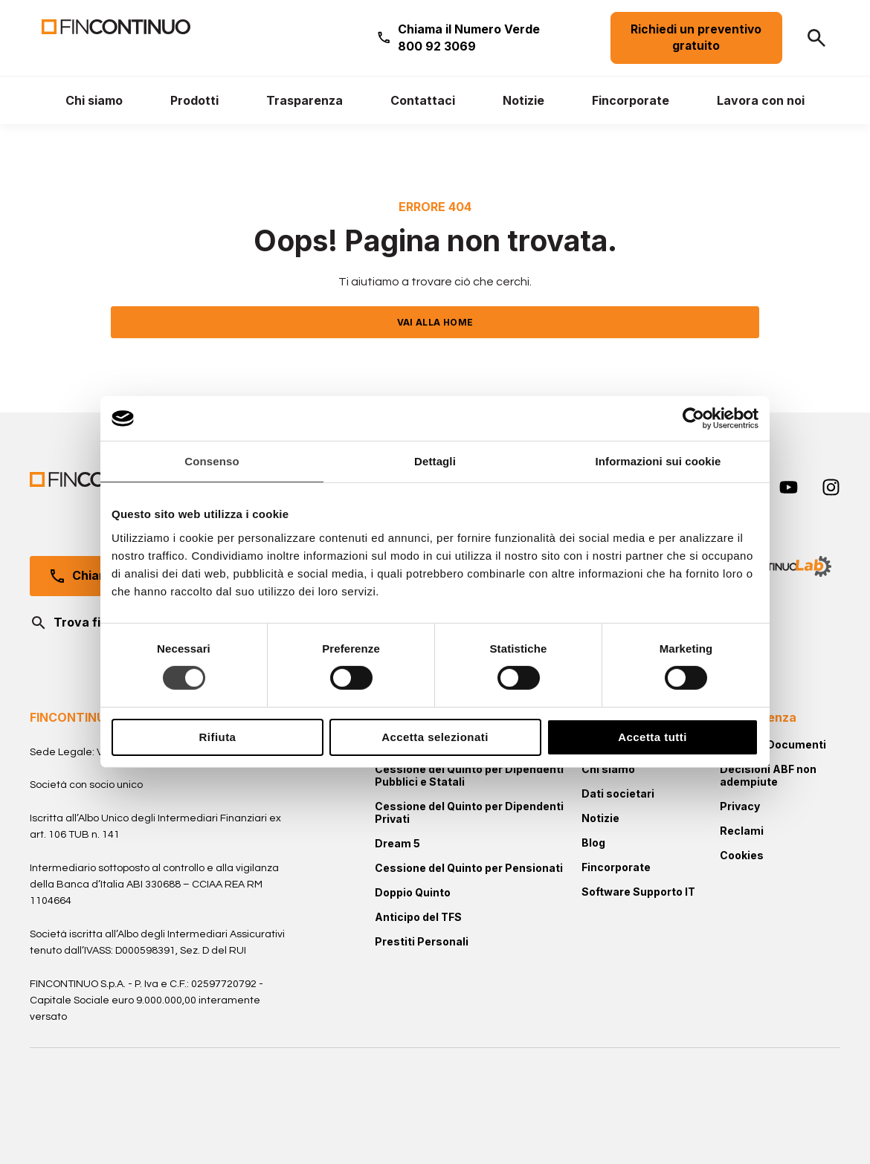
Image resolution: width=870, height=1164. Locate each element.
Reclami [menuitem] (742, 830)
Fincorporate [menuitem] (616, 867)
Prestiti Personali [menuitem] (421, 941)
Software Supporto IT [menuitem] (638, 891)
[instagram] (831, 487)
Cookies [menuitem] (742, 855)
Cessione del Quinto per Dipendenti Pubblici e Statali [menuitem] (469, 775)
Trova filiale (77, 623)
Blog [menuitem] (593, 842)
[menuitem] (94, 100)
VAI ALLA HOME (435, 322)
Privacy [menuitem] (740, 806)
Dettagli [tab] (435, 461)
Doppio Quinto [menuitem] (413, 892)
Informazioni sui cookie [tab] (658, 461)
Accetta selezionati (435, 737)
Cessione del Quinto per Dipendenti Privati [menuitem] (469, 812)
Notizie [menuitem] (600, 818)
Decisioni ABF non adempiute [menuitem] (768, 775)
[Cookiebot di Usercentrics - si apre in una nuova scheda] (693, 418)
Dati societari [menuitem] (617, 793)
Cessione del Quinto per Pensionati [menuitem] (469, 867)
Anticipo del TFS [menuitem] (418, 917)
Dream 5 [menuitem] (397, 843)
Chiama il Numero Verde (469, 37)
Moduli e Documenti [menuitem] (773, 744)
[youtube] (788, 487)
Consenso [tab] (211, 461)
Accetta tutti (652, 737)
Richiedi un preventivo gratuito (696, 37)
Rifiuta (217, 737)
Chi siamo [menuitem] (608, 769)
